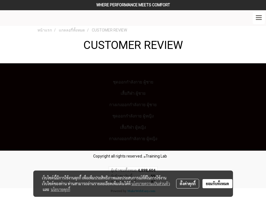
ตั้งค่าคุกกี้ (188, 183)
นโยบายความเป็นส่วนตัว (150, 183)
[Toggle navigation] (259, 18)
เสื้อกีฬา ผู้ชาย (133, 93)
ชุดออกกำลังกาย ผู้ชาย (133, 82)
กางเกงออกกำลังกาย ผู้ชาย (133, 104)
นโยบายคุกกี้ (60, 189)
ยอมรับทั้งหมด (217, 183)
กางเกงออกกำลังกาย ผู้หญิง (133, 138)
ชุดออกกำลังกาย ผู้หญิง (133, 116)
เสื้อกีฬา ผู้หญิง (133, 127)
